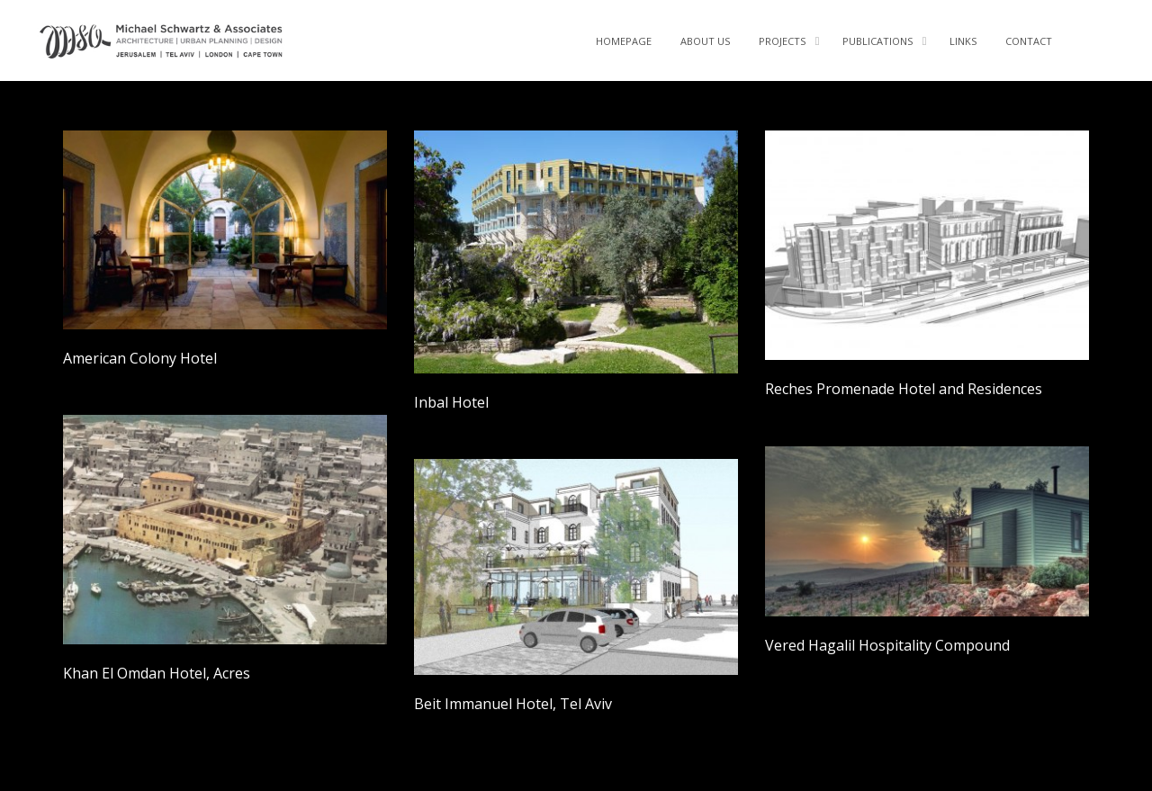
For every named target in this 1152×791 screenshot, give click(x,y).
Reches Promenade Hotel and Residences (903, 389)
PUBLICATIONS (877, 41)
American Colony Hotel (140, 358)
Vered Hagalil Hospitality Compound (887, 645)
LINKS (963, 41)
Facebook (1091, 35)
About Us (705, 41)
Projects (782, 41)
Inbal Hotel (451, 402)
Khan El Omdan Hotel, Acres (156, 673)
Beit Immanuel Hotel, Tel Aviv (513, 704)
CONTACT (1028, 41)
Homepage (624, 41)
